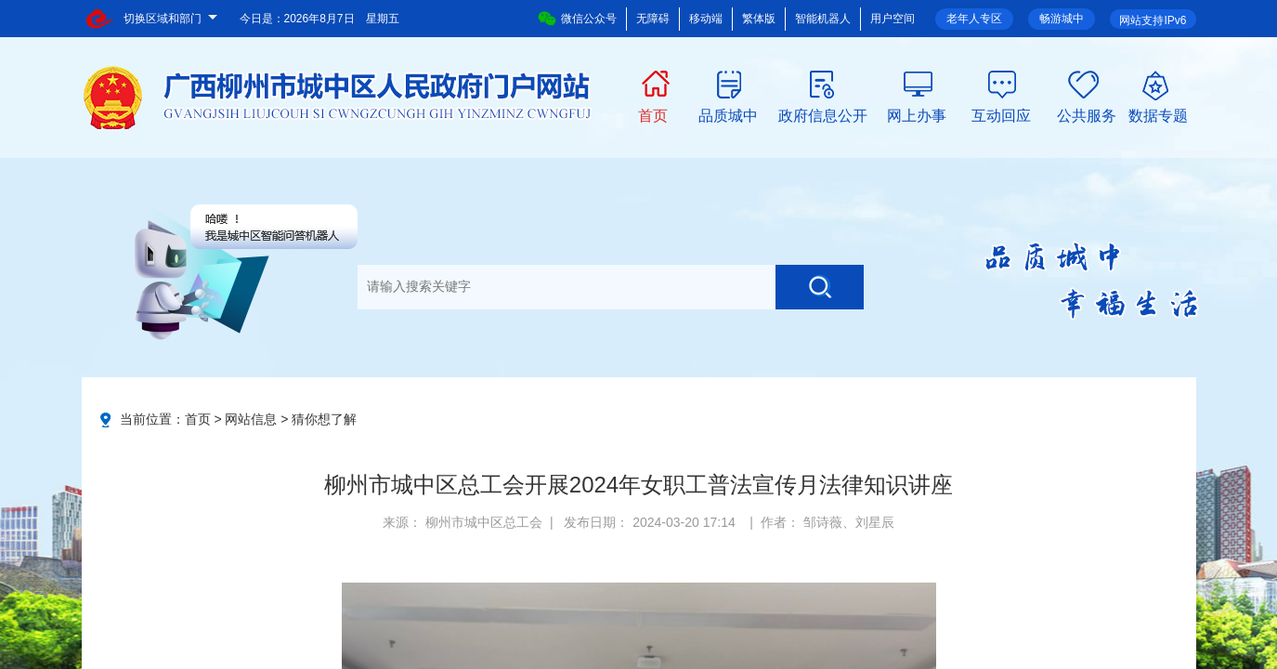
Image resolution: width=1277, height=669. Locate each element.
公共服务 (1086, 114)
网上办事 (916, 114)
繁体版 (758, 18)
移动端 (706, 18)
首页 (653, 114)
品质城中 (728, 114)
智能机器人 (823, 18)
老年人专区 (974, 18)
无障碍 (653, 18)
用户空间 (892, 18)
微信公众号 (577, 18)
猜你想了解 (324, 419)
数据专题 (1158, 114)
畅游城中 (1061, 18)
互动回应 (1001, 114)
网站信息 (251, 419)
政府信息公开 (822, 114)
